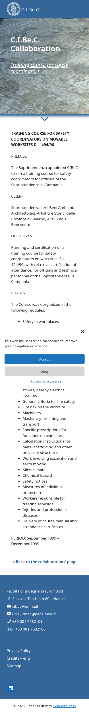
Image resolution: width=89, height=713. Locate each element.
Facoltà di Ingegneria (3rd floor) (35, 591)
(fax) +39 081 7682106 (26, 629)
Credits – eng (18, 658)
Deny (44, 371)
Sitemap (14, 665)
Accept (44, 359)
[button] (82, 331)
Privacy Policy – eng (45, 381)
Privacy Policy (19, 650)
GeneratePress (64, 706)
